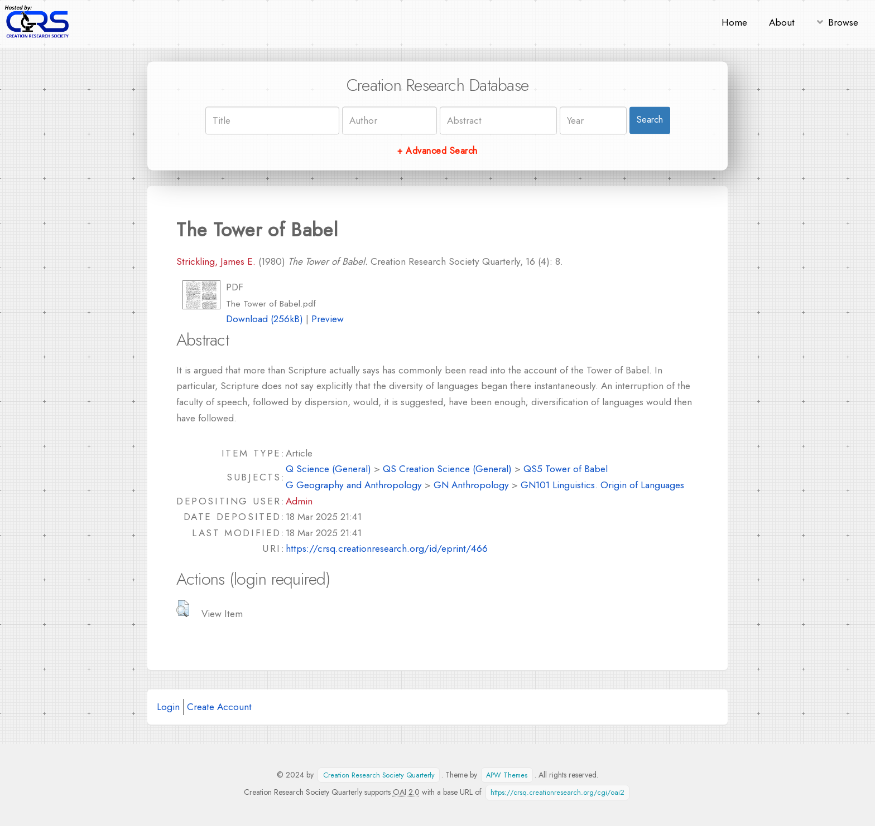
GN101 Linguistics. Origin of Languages (602, 485)
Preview (327, 318)
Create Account (219, 706)
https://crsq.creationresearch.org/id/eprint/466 (387, 548)
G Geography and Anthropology (354, 485)
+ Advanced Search (437, 150)
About (782, 22)
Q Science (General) (328, 468)
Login (168, 706)
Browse (843, 22)
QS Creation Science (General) (447, 468)
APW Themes (506, 775)
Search (650, 120)
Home (734, 22)
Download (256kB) (264, 318)
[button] (182, 608)
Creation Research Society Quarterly (379, 775)
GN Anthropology (471, 485)
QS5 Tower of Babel (565, 468)
